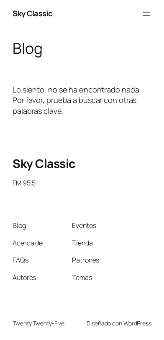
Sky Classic (33, 13)
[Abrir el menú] (146, 14)
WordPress (137, 323)
